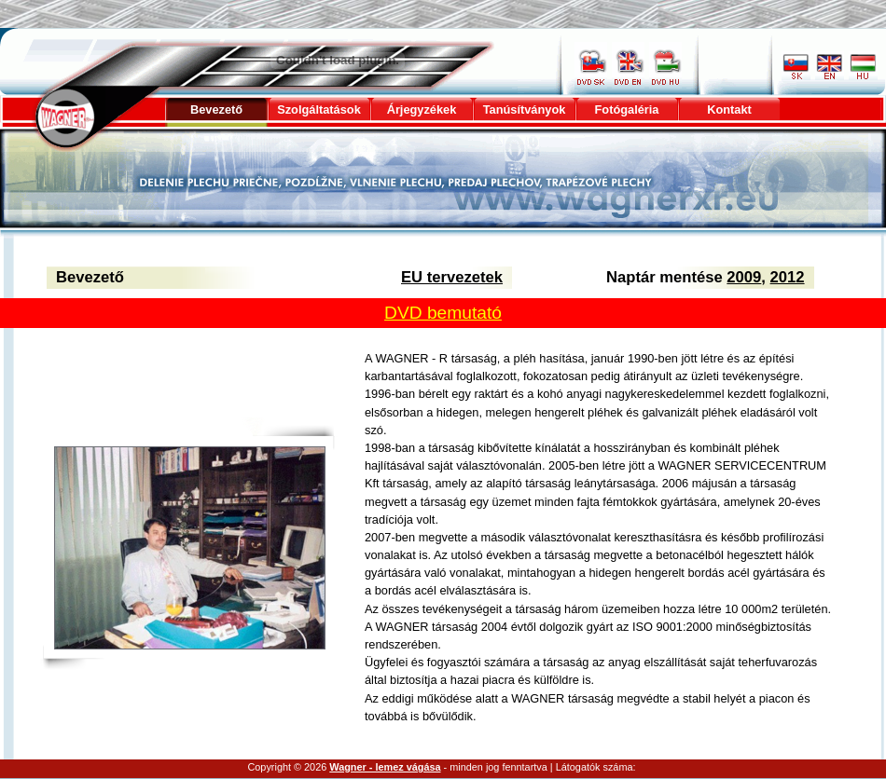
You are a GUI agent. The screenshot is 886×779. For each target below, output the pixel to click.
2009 (744, 277)
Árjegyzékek (422, 109)
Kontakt (729, 109)
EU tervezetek (452, 277)
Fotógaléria (627, 109)
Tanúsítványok (524, 109)
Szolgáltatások (319, 109)
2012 (787, 277)
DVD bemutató (443, 312)
